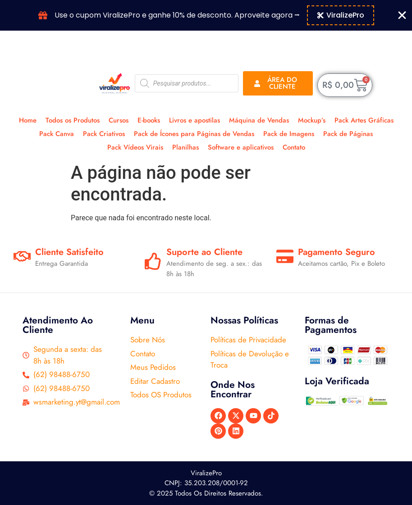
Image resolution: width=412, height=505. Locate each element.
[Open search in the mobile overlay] (186, 83)
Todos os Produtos (73, 120)
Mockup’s (311, 120)
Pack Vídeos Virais (135, 147)
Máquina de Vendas (259, 120)
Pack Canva (56, 134)
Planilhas (185, 147)
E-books (148, 120)
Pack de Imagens (288, 134)
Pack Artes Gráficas (364, 120)
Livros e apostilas (194, 120)
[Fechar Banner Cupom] (402, 15)
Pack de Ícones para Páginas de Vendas (194, 134)
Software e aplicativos (241, 147)
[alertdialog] (206, 15)
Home (28, 120)
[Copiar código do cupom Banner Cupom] (340, 15)
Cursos (118, 120)
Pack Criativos (104, 134)
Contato (294, 147)
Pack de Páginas (348, 134)
